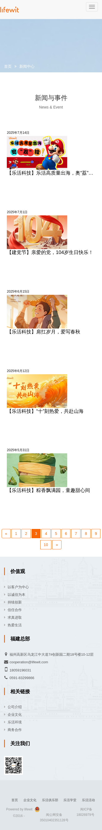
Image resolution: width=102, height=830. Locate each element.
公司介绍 (15, 707)
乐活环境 (15, 722)
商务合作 (15, 730)
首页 (8, 66)
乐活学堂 (69, 800)
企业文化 (15, 715)
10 (46, 545)
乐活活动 (88, 800)
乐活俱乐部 (50, 800)
